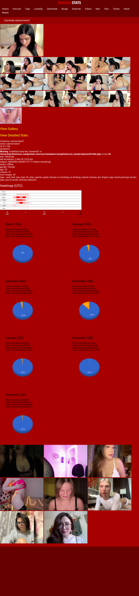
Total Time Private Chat (16, 236)
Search (5, 9)
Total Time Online (13, 229)
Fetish (126, 9)
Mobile (5, 12)
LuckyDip (38, 9)
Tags (27, 9)
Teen (106, 9)
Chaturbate (52, 9)
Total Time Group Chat (15, 234)
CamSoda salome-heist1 (17, 20)
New (98, 9)
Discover (17, 9)
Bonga (65, 9)
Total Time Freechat (14, 232)
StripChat (76, 9)
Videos (88, 9)
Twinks (116, 9)
